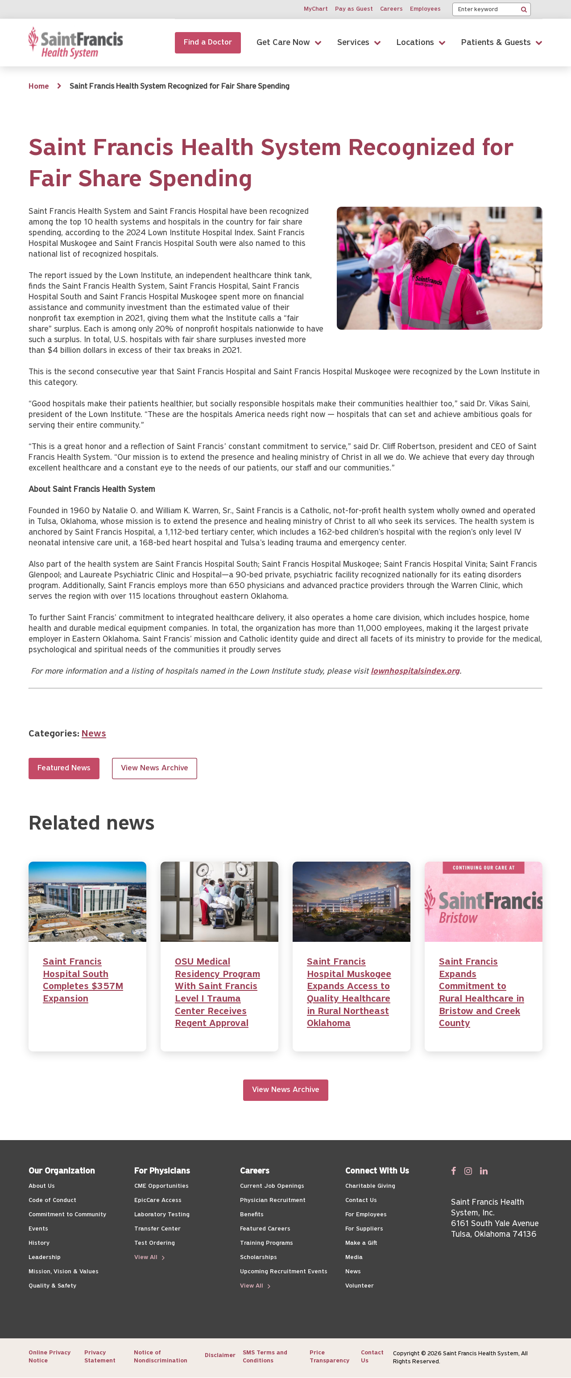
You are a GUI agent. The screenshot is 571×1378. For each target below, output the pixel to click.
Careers (391, 9)
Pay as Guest (354, 9)
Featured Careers (265, 1229)
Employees (425, 9)
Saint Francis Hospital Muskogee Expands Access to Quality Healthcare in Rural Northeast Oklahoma (349, 993)
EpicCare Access (158, 1200)
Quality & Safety (52, 1286)
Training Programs (266, 1243)
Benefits (252, 1214)
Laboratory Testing (162, 1214)
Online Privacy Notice (49, 1356)
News (94, 734)
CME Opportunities (161, 1186)
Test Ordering (154, 1243)
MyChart (316, 9)
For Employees (366, 1214)
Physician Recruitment (273, 1200)
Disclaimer (220, 1355)
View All (146, 1257)
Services (353, 42)
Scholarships (258, 1257)
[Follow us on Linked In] (484, 1170)
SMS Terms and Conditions (265, 1356)
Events (38, 1229)
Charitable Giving (370, 1186)
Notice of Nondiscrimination (160, 1356)
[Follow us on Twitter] (468, 1170)
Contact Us (361, 1200)
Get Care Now (283, 42)
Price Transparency (329, 1356)
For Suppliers (364, 1229)
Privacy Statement (100, 1356)
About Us (42, 1186)
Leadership (45, 1257)
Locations (415, 42)
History (39, 1243)
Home (39, 86)
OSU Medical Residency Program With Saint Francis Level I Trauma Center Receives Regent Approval (217, 993)
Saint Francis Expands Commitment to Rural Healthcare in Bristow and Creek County (481, 993)
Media (354, 1257)
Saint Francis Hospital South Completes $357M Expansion (83, 980)
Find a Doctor (208, 42)
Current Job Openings (272, 1186)
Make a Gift (361, 1243)
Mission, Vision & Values (64, 1271)
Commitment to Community (67, 1214)
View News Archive (154, 768)
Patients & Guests (496, 42)
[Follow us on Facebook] (453, 1170)
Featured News (64, 768)
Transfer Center (157, 1229)
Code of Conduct (52, 1200)
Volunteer (359, 1286)
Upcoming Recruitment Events (283, 1271)
